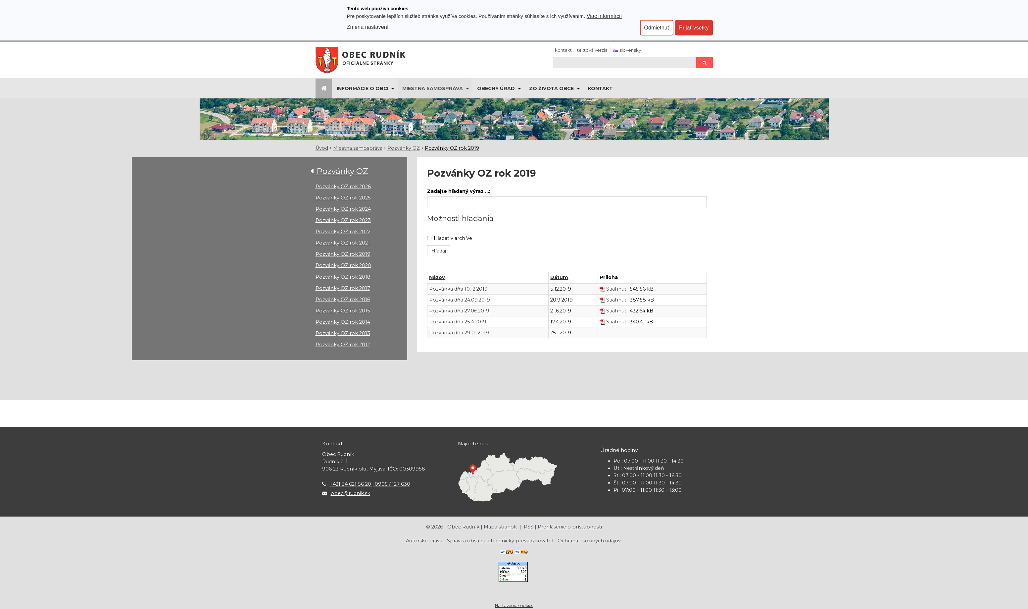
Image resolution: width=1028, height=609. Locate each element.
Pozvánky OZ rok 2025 (343, 198)
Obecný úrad (496, 88)
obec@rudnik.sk (350, 493)
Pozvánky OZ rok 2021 (343, 243)
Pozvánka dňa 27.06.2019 (459, 311)
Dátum (559, 277)
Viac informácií (604, 16)
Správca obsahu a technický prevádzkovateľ (500, 541)
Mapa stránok (500, 527)
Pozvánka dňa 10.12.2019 (458, 289)
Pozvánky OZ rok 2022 (343, 232)
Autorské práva (424, 541)
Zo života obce (551, 88)
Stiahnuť (616, 289)
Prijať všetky (694, 27)
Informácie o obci (362, 88)
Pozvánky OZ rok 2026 (343, 187)
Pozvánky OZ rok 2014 (343, 322)
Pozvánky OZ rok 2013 (343, 333)
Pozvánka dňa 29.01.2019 (459, 333)
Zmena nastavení (368, 27)
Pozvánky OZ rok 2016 (343, 300)
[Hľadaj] (624, 62)
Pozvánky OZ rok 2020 (343, 265)
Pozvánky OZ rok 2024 (343, 209)
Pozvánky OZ (403, 148)
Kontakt (563, 50)
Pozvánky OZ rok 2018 (343, 277)
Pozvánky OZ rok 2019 (452, 148)
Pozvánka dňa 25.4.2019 (457, 322)
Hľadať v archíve (449, 238)
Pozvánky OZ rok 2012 (343, 345)
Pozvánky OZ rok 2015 (343, 311)
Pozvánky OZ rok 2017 (343, 288)
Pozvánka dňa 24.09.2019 (459, 300)
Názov (437, 277)
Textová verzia (592, 50)
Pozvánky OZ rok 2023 (343, 220)
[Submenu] (392, 88)
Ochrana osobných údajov (589, 541)
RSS (529, 527)
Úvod (322, 148)
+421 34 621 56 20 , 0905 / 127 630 (370, 484)
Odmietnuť (656, 27)
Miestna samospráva (432, 88)
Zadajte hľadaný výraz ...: (458, 191)
